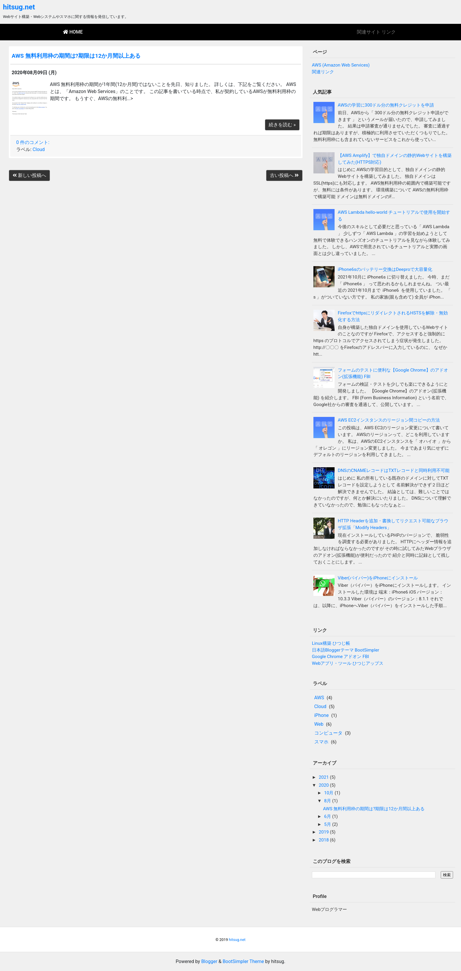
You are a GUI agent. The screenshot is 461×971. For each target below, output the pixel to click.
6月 (328, 816)
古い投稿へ (284, 175)
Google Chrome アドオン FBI (340, 656)
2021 (324, 777)
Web (318, 724)
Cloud (39, 149)
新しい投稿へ (29, 175)
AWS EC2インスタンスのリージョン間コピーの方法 (389, 420)
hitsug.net (19, 7)
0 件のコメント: (32, 142)
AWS (319, 697)
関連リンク (323, 71)
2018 (324, 840)
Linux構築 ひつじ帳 (331, 643)
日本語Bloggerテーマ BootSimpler (345, 650)
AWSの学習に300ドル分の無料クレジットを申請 (386, 105)
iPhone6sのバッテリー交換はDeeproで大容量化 (385, 269)
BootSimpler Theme (243, 961)
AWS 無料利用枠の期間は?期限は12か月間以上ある (76, 55)
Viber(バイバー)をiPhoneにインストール (378, 578)
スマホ (321, 742)
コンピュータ (328, 733)
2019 (324, 832)
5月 (328, 824)
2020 (324, 785)
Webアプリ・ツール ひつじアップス (348, 663)
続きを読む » (282, 124)
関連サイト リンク (376, 32)
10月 (329, 793)
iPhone (321, 715)
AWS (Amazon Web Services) (341, 65)
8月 (328, 800)
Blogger (209, 961)
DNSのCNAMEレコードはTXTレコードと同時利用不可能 (394, 470)
